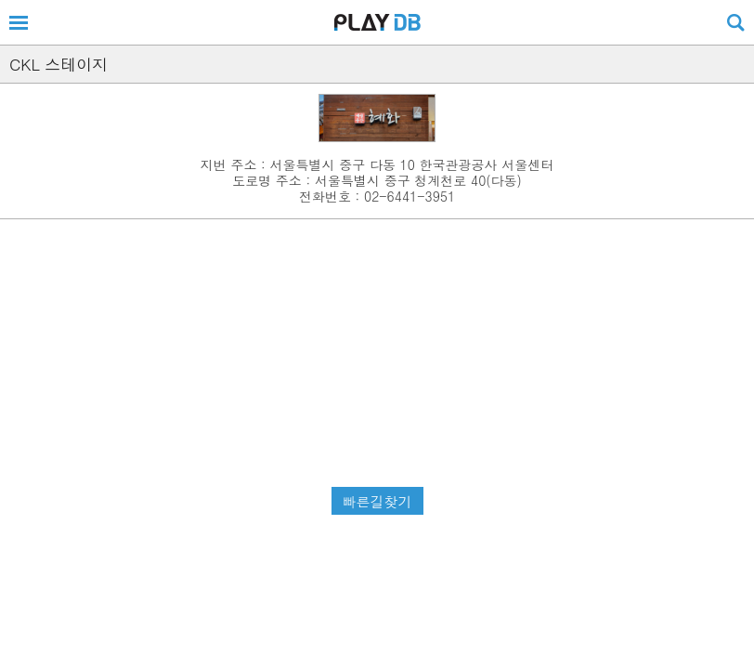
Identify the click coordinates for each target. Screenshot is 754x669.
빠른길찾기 (377, 501)
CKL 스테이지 (58, 64)
